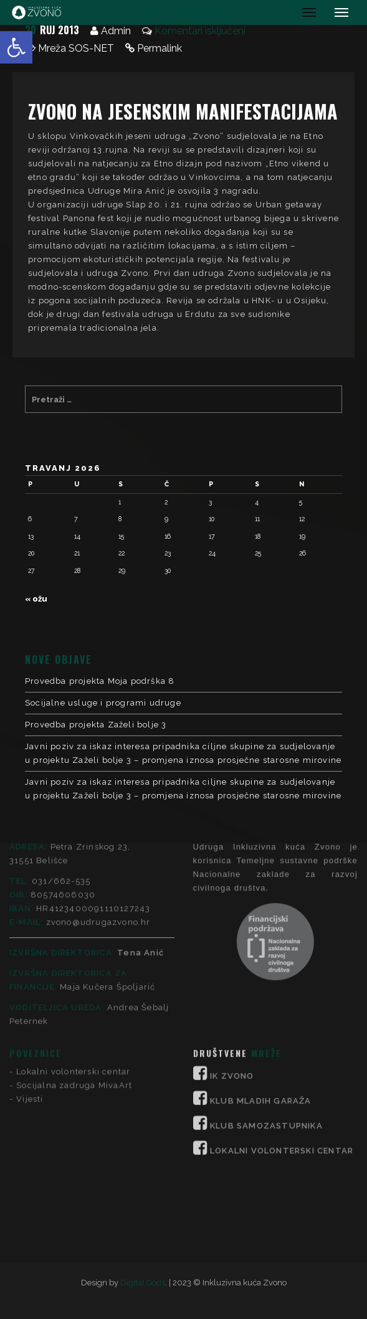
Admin (116, 31)
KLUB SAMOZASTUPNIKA (266, 995)
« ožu (36, 598)
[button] (16, 47)
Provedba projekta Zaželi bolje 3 (95, 724)
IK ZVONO (232, 945)
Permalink (159, 48)
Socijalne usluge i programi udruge (103, 702)
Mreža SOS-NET (76, 48)
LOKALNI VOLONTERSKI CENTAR (281, 1019)
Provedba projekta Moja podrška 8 (99, 681)
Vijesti (29, 968)
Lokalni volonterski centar (73, 940)
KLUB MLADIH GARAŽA (261, 970)
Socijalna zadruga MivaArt (74, 954)
